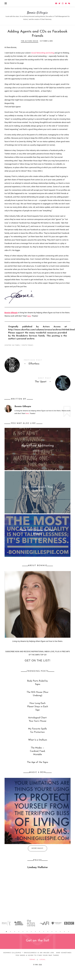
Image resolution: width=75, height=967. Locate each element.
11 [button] (48, 931)
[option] (6, 923)
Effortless (38, 363)
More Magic (37, 848)
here (29, 316)
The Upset (38, 381)
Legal (43, 959)
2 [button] (10, 931)
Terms (32, 959)
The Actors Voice (29, 41)
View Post (37, 451)
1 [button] (6, 931)
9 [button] (39, 931)
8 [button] (35, 931)
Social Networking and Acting (42, 53)
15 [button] (64, 931)
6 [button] (27, 931)
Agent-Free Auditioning (37, 445)
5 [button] (23, 931)
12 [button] (52, 931)
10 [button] (43, 931)
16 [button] (68, 931)
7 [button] (31, 931)
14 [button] (60, 931)
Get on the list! (37, 660)
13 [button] (56, 931)
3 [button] (14, 931)
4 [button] (19, 931)
